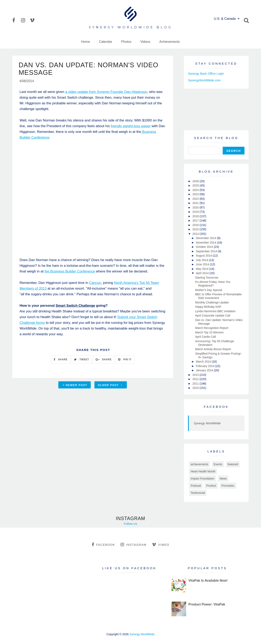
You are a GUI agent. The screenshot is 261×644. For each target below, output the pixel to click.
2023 (196, 194)
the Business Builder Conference (69, 272)
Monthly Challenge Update (212, 302)
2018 (196, 216)
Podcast (196, 485)
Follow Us (130, 523)
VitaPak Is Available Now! (208, 580)
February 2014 (205, 366)
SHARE (60, 360)
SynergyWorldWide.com (204, 80)
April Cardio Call (205, 336)
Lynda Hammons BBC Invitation (215, 311)
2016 (196, 225)
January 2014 (205, 370)
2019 (196, 211)
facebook (103, 545)
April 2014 (202, 273)
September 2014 (207, 251)
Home (85, 41)
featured (233, 464)
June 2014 (203, 264)
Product (211, 485)
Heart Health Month (203, 471)
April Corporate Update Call (212, 315)
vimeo (160, 545)
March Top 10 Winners (209, 332)
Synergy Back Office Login (206, 73)
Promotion (227, 485)
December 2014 (206, 238)
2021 (196, 203)
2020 (196, 207)
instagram (133, 545)
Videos (145, 41)
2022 (196, 198)
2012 (196, 379)
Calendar (105, 41)
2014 (196, 233)
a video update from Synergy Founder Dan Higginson (106, 93)
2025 (196, 185)
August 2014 (204, 255)
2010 (196, 387)
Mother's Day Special (208, 290)
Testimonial (198, 492)
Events (217, 464)
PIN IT (124, 360)
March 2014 (204, 361)
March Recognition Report (211, 328)
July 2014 (202, 260)
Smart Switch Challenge (75, 306)
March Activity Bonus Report (213, 349)
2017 (196, 220)
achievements (199, 464)
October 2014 (205, 246)
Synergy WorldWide (207, 423)
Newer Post (75, 385)
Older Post (110, 385)
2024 (196, 190)
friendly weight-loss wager (131, 127)
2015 (196, 229)
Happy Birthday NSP (208, 306)
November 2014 (206, 242)
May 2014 (202, 268)
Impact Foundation (202, 478)
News (223, 478)
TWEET (81, 360)
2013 (196, 374)
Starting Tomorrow (206, 277)
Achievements (169, 41)
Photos (126, 41)
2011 (196, 383)
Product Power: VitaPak (206, 604)
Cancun (95, 284)
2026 (196, 181)
